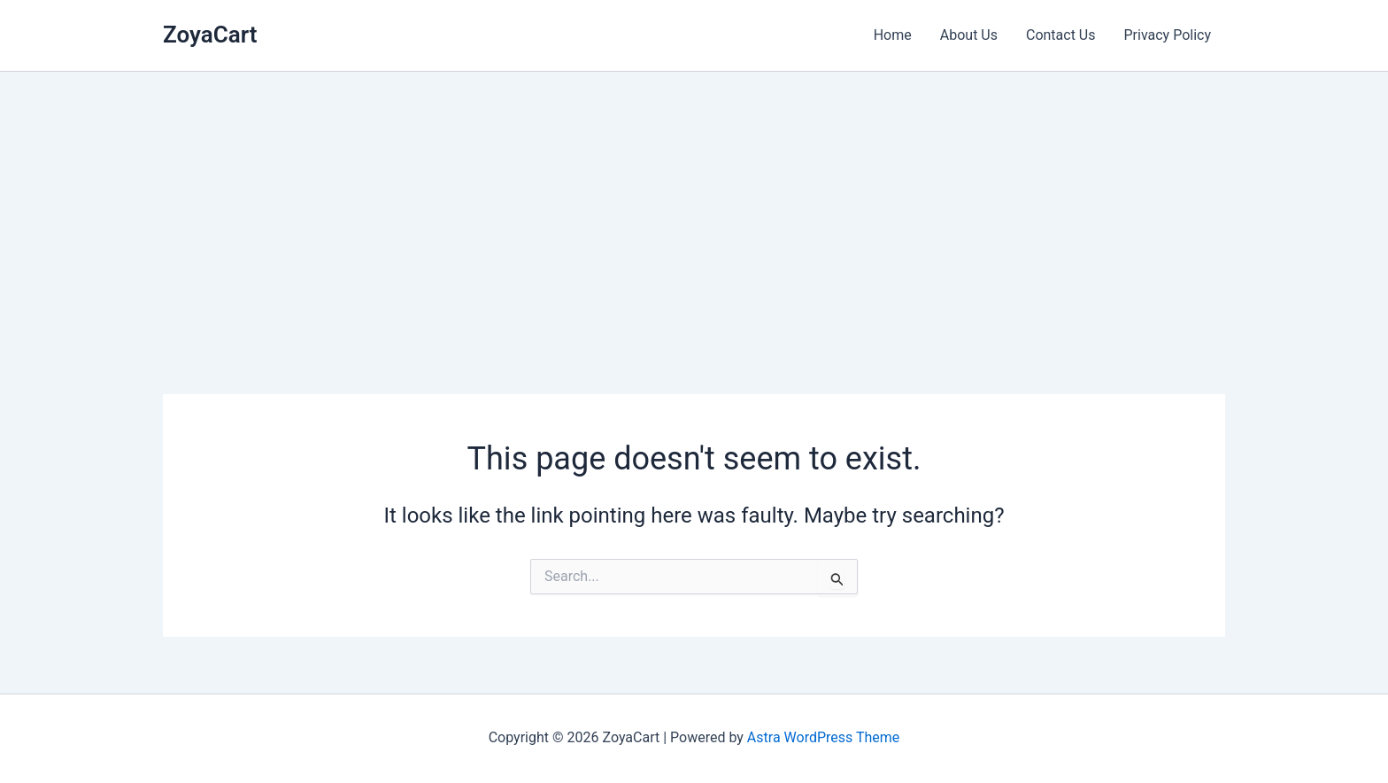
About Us (969, 35)
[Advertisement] (694, 205)
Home (893, 35)
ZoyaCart (210, 34)
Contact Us (1061, 35)
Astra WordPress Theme (823, 737)
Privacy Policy (1168, 35)
